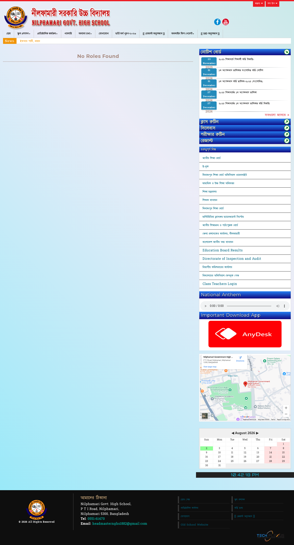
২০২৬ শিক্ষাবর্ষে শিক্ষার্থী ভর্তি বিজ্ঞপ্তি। (236, 59)
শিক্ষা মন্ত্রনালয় (210, 192)
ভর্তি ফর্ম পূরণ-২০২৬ (125, 33)
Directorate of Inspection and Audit (232, 259)
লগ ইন (272, 3)
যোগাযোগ (104, 33)
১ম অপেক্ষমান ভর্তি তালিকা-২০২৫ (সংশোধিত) (241, 81)
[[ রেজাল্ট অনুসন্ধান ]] (154, 33)
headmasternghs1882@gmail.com (119, 524)
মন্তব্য (259, 3)
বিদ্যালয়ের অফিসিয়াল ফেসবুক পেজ (221, 275)
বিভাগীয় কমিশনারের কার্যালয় (217, 267)
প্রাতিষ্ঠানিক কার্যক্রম (46, 33)
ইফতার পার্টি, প (28, 41)
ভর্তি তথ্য (238, 508)
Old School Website (194, 524)
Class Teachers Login (220, 284)
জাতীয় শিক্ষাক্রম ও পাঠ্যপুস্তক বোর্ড (220, 225)
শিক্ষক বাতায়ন (210, 200)
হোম (8, 33)
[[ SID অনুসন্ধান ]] (210, 33)
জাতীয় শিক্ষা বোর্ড (211, 158)
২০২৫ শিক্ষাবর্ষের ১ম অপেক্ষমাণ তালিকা (238, 92)
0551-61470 (96, 519)
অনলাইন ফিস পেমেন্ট (181, 33)
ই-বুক (206, 166)
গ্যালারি (68, 33)
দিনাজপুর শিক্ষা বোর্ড (213, 208)
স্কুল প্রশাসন (23, 33)
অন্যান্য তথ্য (84, 33)
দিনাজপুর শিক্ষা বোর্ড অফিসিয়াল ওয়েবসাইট (225, 175)
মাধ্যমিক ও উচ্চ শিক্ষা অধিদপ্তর (218, 183)
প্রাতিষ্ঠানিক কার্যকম (189, 508)
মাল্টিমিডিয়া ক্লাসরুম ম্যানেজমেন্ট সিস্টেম (223, 217)
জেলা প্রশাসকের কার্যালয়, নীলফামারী (221, 233)
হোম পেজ (185, 499)
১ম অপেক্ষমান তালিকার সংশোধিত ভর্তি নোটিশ (241, 70)
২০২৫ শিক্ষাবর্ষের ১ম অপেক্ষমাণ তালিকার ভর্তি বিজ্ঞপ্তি (244, 103)
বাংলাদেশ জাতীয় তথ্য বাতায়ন (218, 242)
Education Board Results (223, 250)
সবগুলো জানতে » (277, 115)
